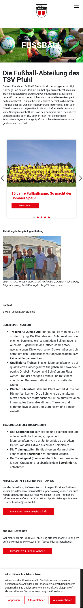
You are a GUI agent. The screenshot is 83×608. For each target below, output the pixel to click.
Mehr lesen (25, 205)
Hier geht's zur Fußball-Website (27, 551)
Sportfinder (34, 454)
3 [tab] (41, 217)
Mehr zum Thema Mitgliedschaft (28, 511)
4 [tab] (45, 217)
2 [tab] (38, 217)
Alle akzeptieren (62, 600)
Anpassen (14, 600)
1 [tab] (34, 217)
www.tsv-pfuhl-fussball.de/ (39, 541)
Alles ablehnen (36, 600)
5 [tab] (49, 217)
